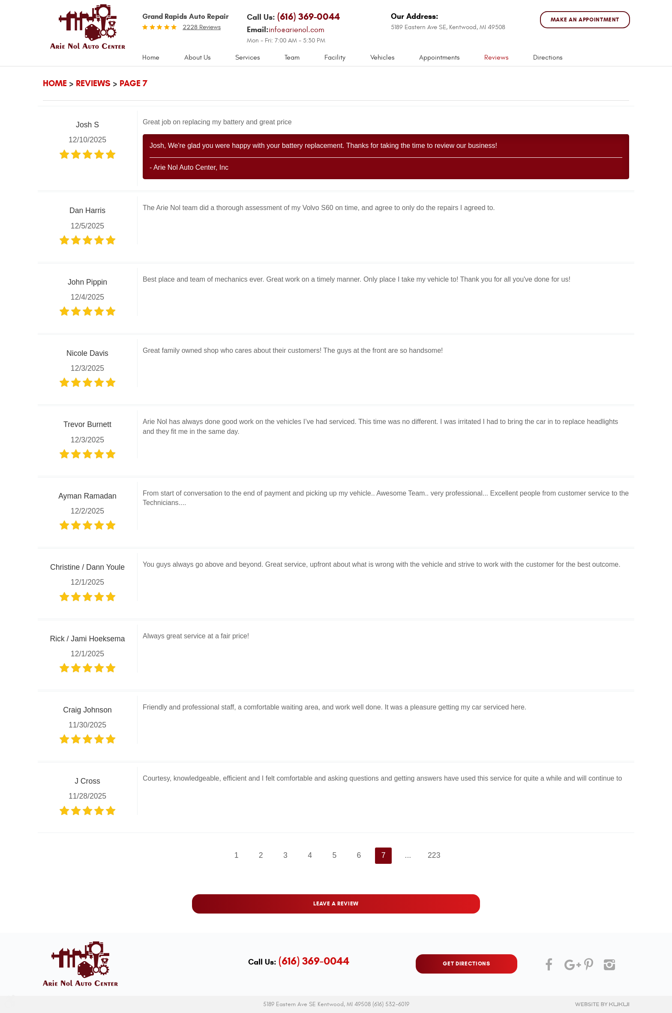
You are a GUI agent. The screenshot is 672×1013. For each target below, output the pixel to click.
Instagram (608, 967)
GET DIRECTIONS (466, 963)
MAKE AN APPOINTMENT (585, 19)
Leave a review (336, 903)
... (408, 855)
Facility (334, 57)
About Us (197, 57)
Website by (602, 1004)
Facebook (549, 967)
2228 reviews (202, 27)
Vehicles (382, 57)
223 (434, 855)
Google (569, 967)
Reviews (496, 57)
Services (247, 57)
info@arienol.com (296, 29)
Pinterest (588, 967)
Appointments (439, 57)
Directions (547, 57)
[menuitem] (150, 57)
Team (292, 57)
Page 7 (133, 83)
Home (150, 57)
